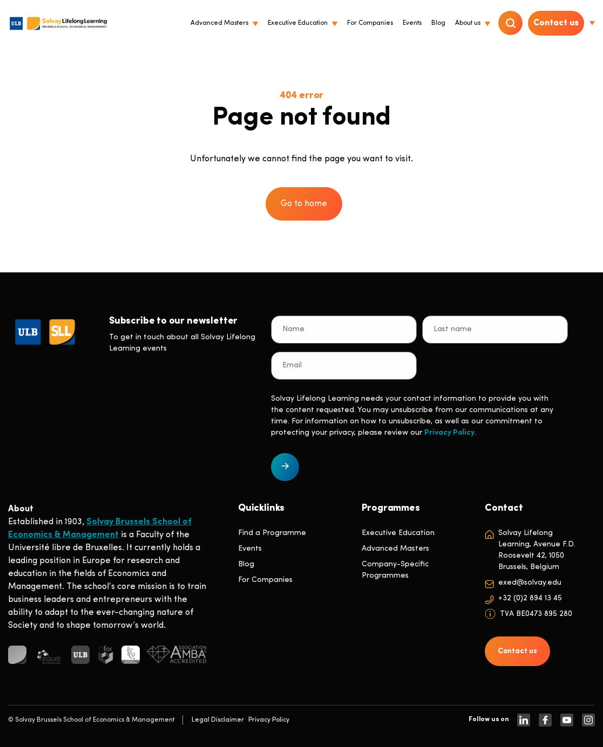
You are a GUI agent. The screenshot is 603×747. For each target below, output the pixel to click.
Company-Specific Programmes (395, 570)
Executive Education (398, 533)
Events (250, 549)
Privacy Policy (449, 433)
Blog (246, 564)
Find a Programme (272, 533)
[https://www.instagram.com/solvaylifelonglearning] (588, 720)
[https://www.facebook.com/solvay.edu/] (545, 720)
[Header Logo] (58, 23)
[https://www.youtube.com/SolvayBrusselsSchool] (566, 720)
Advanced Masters (395, 549)
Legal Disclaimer (218, 720)
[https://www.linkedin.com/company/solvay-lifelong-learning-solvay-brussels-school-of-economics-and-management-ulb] (523, 720)
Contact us (556, 23)
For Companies (265, 580)
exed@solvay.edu (529, 583)
